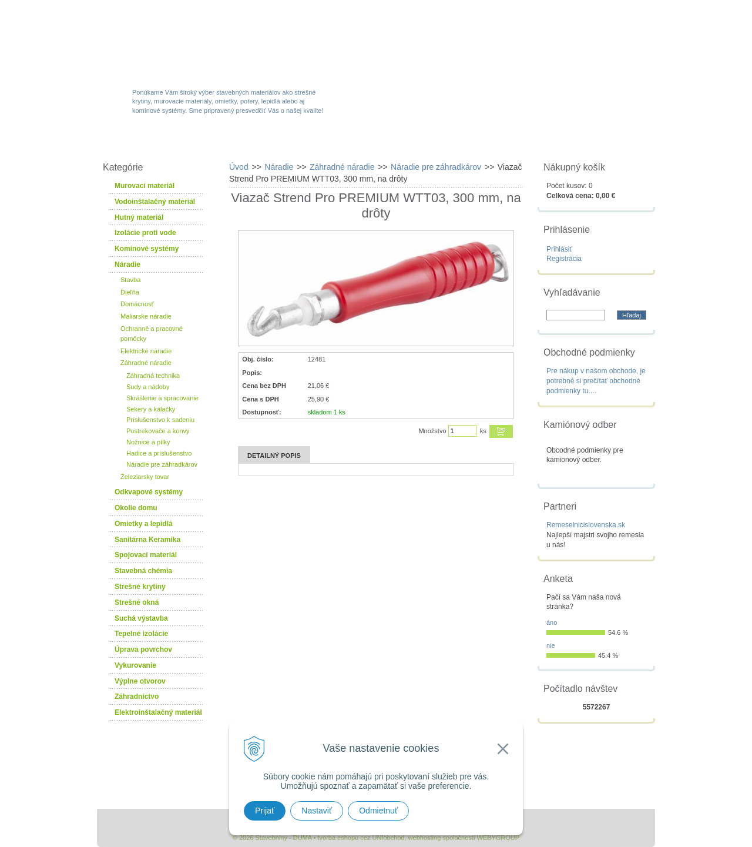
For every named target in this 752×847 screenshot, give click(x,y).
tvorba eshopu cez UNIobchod (360, 837)
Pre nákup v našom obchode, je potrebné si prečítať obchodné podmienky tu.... (596, 381)
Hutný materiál (139, 217)
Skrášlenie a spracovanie (162, 397)
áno (551, 622)
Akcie (304, 142)
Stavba (130, 279)
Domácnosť (137, 303)
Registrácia (564, 259)
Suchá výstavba (141, 618)
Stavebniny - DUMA (199, 42)
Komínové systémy (147, 249)
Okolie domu (136, 508)
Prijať (264, 810)
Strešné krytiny (140, 586)
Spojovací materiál (146, 555)
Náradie (127, 264)
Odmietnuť (378, 810)
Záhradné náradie (146, 362)
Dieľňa (129, 292)
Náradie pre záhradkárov (161, 464)
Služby (443, 142)
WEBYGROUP (497, 837)
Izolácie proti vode (145, 233)
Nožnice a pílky (148, 442)
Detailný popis (274, 455)
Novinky (372, 142)
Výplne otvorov (140, 681)
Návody (514, 142)
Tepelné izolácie (141, 634)
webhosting (424, 837)
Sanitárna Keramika (147, 539)
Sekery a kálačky (150, 409)
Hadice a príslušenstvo (159, 453)
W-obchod (149, 142)
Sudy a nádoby (147, 386)
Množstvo (432, 430)
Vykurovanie (135, 665)
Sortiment (231, 142)
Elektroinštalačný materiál (158, 712)
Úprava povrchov (143, 649)
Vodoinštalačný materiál (155, 201)
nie (550, 645)
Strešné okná (137, 602)
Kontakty (589, 142)
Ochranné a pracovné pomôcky (151, 333)
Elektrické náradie (146, 350)
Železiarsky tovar (144, 476)
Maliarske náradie (146, 316)
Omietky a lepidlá (144, 524)
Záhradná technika (153, 375)
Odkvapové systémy (149, 492)
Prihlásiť (559, 249)
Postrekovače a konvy (158, 430)
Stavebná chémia (143, 571)
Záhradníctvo (137, 696)
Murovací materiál (144, 186)
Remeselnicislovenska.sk (585, 525)
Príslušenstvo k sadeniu (160, 419)
